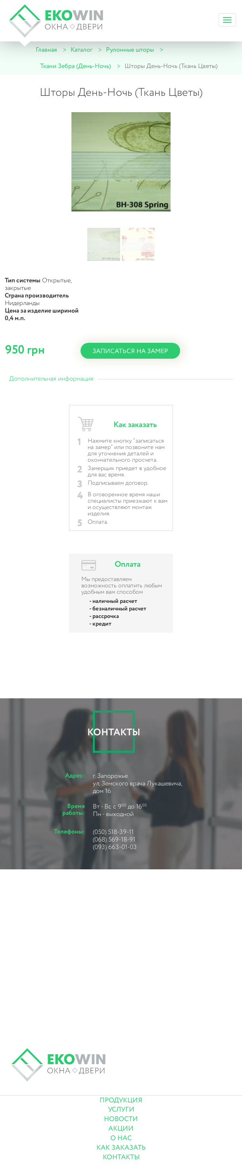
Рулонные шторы (130, 49)
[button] (103, 244)
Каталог (81, 49)
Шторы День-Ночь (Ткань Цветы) (171, 66)
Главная (46, 49)
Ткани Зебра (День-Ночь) (75, 66)
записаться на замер (130, 351)
